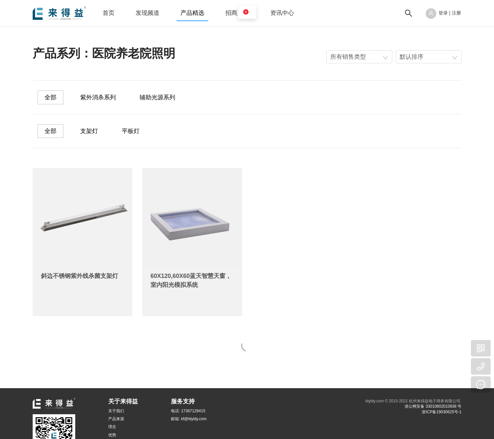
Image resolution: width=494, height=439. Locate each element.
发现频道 (147, 13)
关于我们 (116, 411)
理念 (112, 426)
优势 (112, 435)
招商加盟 (237, 13)
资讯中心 (282, 13)
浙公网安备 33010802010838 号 (433, 406)
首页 (109, 13)
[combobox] (359, 56)
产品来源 (116, 419)
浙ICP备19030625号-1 (441, 412)
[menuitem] (108, 13)
